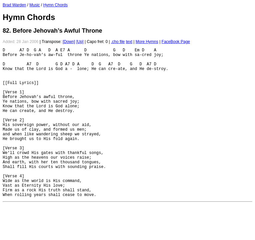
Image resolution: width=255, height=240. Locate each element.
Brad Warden (14, 5)
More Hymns (147, 41)
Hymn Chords (55, 5)
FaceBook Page (176, 41)
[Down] (69, 41)
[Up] (80, 41)
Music (34, 5)
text (129, 41)
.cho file (118, 41)
